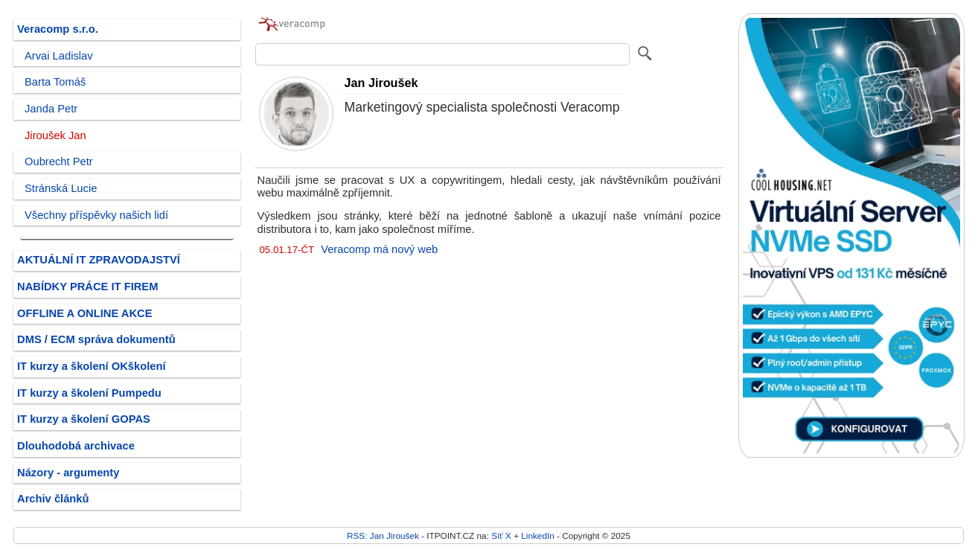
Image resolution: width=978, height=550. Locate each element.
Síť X (501, 535)
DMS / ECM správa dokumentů (96, 339)
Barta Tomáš (55, 82)
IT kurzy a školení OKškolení (91, 366)
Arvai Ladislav (59, 56)
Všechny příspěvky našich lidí (96, 215)
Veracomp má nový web (379, 249)
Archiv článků (53, 499)
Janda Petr (51, 109)
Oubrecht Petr (59, 161)
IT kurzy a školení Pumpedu (89, 393)
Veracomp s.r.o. (57, 29)
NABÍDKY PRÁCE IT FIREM (87, 286)
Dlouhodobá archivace (76, 446)
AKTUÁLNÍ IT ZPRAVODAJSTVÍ (98, 260)
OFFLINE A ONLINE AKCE (85, 313)
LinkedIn (537, 535)
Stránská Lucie (61, 188)
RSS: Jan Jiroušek (383, 535)
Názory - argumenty (68, 473)
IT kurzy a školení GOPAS (83, 419)
